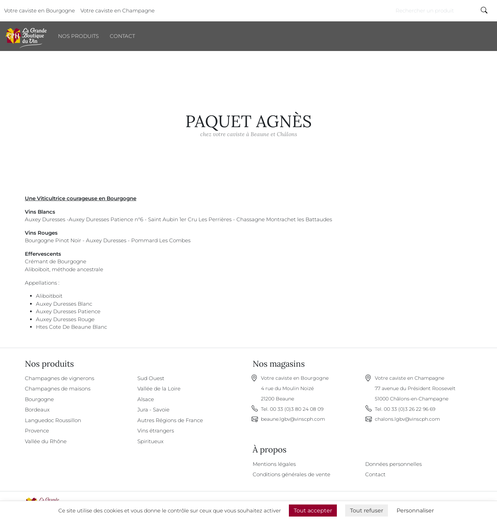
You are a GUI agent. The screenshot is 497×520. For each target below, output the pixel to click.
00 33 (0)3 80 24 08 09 (296, 409)
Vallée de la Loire (159, 388)
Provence (37, 430)
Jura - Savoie (153, 409)
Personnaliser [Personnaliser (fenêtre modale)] (415, 510)
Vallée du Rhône (46, 441)
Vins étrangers (155, 430)
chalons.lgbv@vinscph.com (407, 419)
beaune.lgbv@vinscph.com (293, 419)
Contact (122, 36)
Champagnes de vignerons (59, 378)
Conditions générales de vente (291, 474)
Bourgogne (39, 399)
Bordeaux (37, 409)
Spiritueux (150, 441)
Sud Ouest (150, 378)
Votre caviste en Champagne (117, 10)
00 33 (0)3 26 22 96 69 (409, 409)
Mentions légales (274, 464)
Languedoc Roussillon (53, 420)
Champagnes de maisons (57, 388)
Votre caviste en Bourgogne (39, 10)
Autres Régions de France (170, 420)
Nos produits (78, 36)
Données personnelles (393, 464)
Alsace (145, 399)
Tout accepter (313, 510)
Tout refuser (366, 510)
